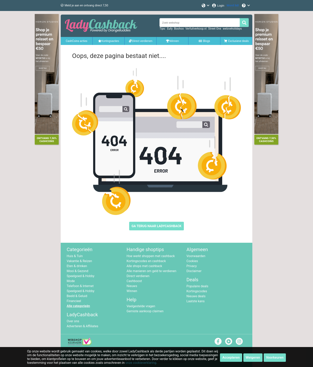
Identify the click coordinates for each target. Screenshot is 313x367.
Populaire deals (197, 286)
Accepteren (231, 357)
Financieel (74, 301)
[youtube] (228, 341)
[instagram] (239, 341)
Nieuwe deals (195, 296)
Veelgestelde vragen (141, 306)
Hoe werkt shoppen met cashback (151, 256)
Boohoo (179, 28)
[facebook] (218, 341)
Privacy (191, 266)
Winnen (132, 291)
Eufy (169, 28)
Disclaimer (193, 271)
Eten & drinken (77, 266)
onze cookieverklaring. (141, 363)
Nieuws (132, 286)
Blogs (204, 41)
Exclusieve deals (236, 41)
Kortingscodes (196, 291)
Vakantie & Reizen (79, 261)
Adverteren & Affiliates (82, 326)
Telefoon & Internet (80, 286)
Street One (214, 28)
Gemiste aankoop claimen (145, 311)
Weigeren (253, 357)
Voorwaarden (195, 256)
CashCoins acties (76, 41)
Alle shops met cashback (144, 266)
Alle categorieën (78, 306)
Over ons (73, 321)
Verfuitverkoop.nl (196, 28)
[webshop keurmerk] (80, 344)
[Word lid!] (233, 5)
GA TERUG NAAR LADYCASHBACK (156, 226)
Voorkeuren (275, 357)
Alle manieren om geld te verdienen (151, 271)
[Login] (218, 5)
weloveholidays (232, 28)
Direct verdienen (138, 276)
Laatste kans (195, 301)
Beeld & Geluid (77, 296)
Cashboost (134, 281)
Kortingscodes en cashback (146, 261)
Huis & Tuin (75, 256)
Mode (71, 281)
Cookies (192, 261)
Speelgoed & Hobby (80, 276)
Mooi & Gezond (77, 271)
